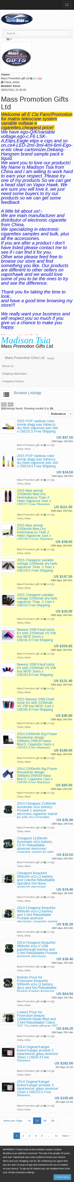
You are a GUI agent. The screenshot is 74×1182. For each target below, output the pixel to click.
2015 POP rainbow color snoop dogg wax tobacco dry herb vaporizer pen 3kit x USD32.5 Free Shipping (37, 426)
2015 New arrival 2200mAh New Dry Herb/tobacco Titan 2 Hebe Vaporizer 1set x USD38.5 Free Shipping (35, 532)
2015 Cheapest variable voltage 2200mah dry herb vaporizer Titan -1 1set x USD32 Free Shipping (37, 600)
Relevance (58, 413)
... (49, 1135)
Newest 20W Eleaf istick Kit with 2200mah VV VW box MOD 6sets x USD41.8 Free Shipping (36, 635)
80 (52, 1120)
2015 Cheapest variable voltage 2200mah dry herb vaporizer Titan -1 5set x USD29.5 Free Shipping (37, 565)
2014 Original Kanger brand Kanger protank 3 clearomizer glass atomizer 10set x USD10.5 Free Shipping (37, 1088)
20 (37, 1120)
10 (29, 1120)
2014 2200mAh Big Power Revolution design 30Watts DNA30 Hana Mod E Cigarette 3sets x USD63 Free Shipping (37, 740)
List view (4, 404)
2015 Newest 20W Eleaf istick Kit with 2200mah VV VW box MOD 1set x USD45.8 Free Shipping (35, 704)
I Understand (62, 1177)
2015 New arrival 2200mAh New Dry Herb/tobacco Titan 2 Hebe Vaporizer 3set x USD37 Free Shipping (34, 497)
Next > (66, 1135)
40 (45, 1120)
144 (37, 78)
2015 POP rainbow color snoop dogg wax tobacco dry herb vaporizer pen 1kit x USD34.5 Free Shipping (37, 461)
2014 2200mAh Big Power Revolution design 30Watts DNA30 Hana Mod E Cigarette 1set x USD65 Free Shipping (37, 775)
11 (56, 1135)
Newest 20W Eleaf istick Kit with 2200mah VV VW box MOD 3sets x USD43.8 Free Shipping (36, 669)
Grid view (10, 404)
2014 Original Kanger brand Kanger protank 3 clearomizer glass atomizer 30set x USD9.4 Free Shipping (37, 1053)
